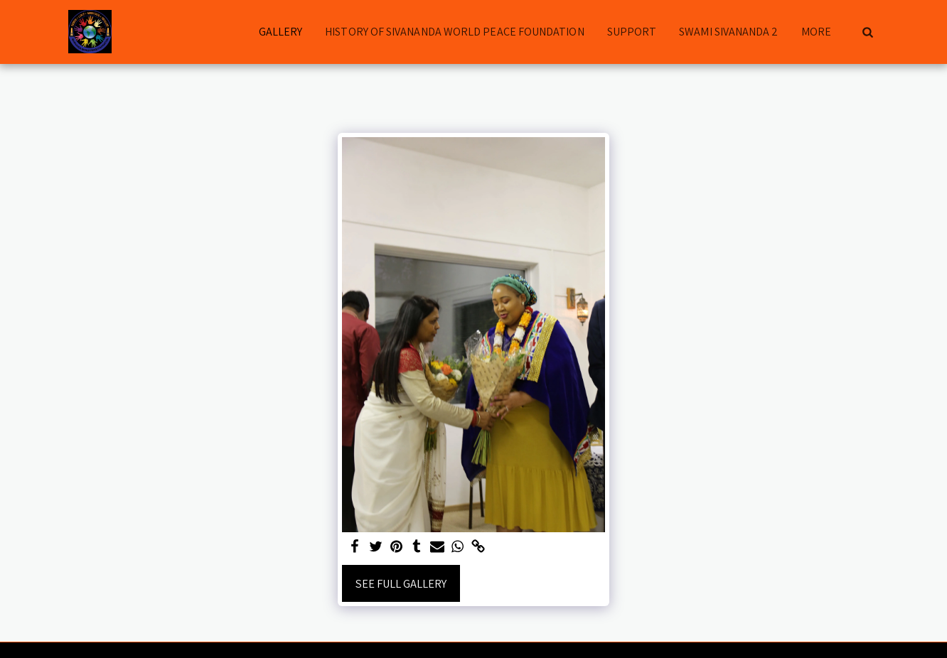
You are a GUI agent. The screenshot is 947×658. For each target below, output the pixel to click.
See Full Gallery (400, 583)
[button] (867, 32)
